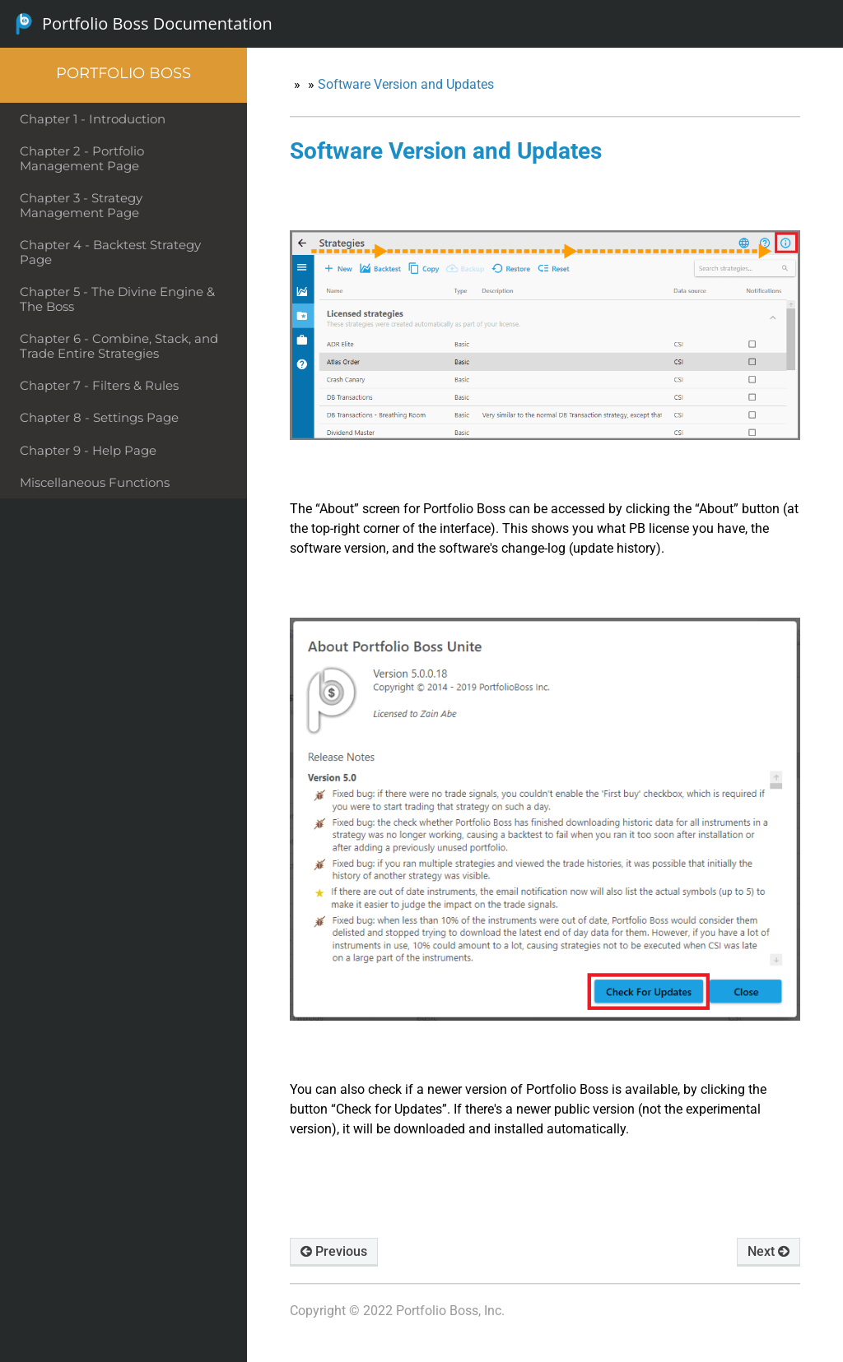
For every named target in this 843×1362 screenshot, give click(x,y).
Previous (333, 1251)
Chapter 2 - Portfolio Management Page (82, 158)
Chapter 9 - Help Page (88, 450)
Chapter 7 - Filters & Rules (99, 385)
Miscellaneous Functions (95, 482)
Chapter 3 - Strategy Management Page (81, 205)
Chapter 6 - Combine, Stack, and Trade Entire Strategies (119, 346)
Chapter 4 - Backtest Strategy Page (110, 252)
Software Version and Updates (406, 84)
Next (768, 1251)
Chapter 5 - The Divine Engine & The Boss (117, 299)
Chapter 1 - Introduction (92, 119)
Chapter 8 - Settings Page (99, 417)
